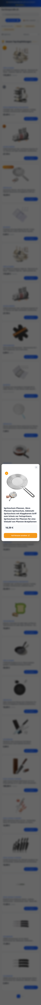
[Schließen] (36, 467)
